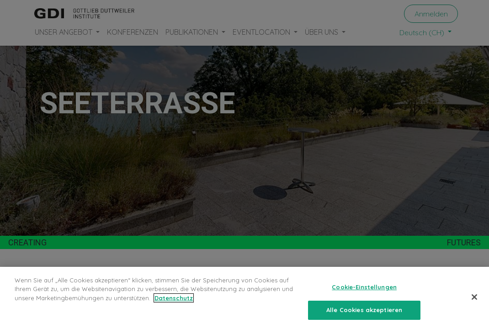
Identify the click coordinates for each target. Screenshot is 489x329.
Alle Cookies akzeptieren (364, 309)
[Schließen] (474, 297)
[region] (244, 298)
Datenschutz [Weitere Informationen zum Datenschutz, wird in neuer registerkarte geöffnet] (173, 298)
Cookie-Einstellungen (364, 287)
